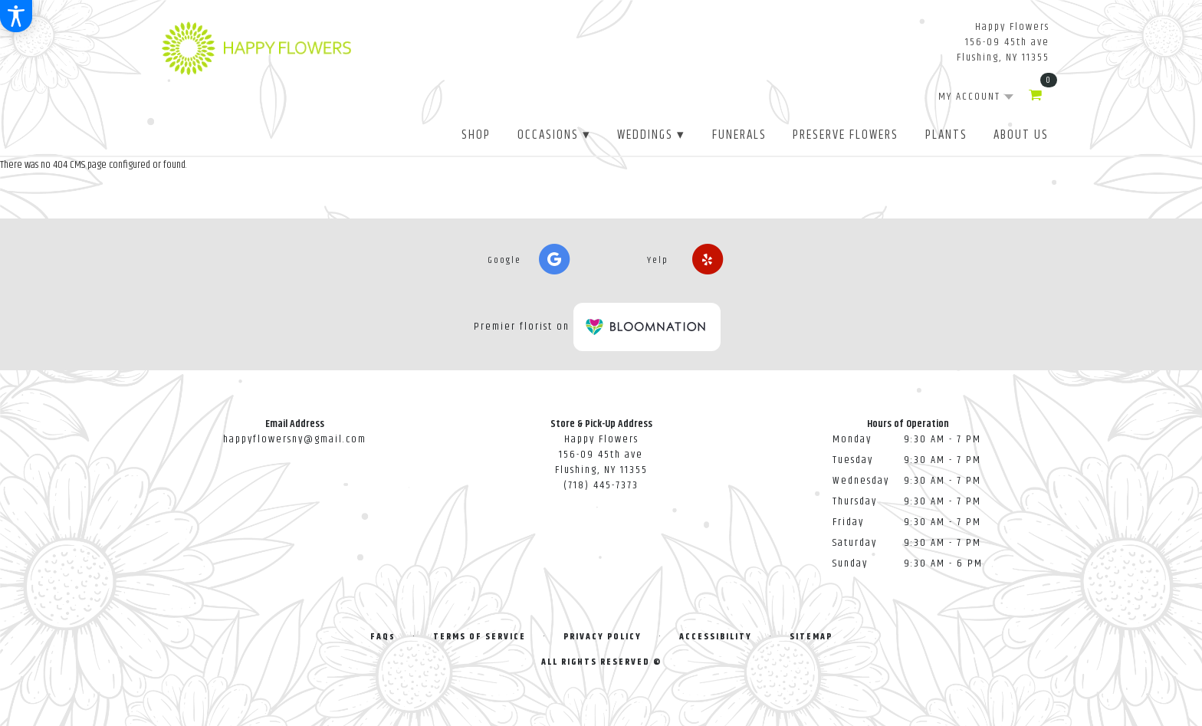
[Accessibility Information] (16, 16)
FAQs (383, 636)
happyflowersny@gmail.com (294, 439)
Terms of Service (479, 636)
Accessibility (715, 636)
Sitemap (811, 636)
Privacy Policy (602, 636)
